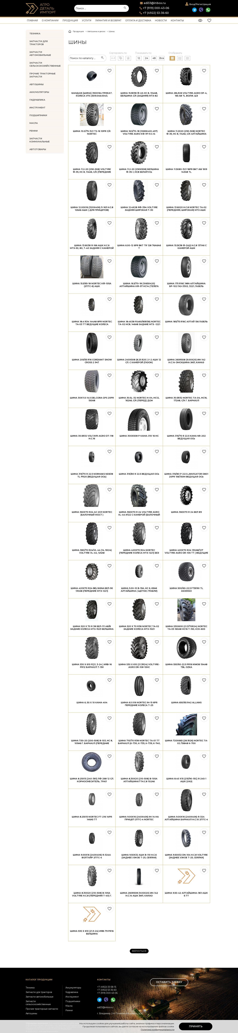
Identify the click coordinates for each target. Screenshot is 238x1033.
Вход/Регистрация (200, 4)
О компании (50, 20)
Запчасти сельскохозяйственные (38, 1003)
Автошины (36, 84)
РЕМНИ (33, 130)
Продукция (70, 20)
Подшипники (72, 1001)
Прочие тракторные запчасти (42, 75)
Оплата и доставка (138, 20)
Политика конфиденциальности (157, 1029)
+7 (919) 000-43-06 (156, 8)
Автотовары (37, 149)
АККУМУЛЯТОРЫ (39, 92)
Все (161, 58)
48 (154, 58)
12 (139, 58)
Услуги (86, 20)
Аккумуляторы (73, 987)
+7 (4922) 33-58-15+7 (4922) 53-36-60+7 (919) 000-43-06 (107, 990)
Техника (34, 33)
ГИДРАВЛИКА (37, 99)
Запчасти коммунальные (39, 140)
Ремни (69, 1010)
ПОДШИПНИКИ (38, 115)
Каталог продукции (39, 979)
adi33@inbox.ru (105, 1007)
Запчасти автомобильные (40, 53)
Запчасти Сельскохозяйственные (45, 64)
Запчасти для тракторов (38, 43)
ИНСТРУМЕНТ (37, 107)
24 (146, 58)
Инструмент (72, 996)
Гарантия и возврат (108, 20)
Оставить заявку (169, 982)
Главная (32, 20)
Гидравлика (71, 992)
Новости (161, 20)
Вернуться (139, 951)
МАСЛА (33, 123)
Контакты (177, 20)
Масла (68, 1005)
